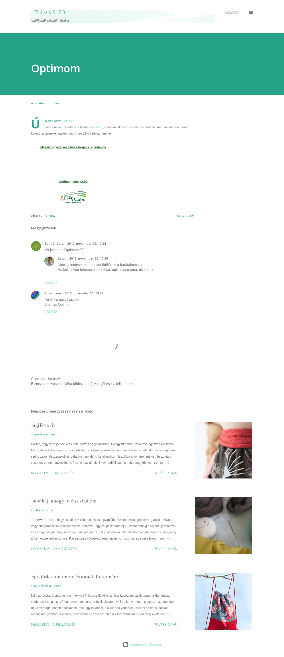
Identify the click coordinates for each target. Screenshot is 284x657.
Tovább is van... (166, 473)
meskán (96, 127)
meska (50, 216)
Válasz (50, 282)
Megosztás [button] (186, 216)
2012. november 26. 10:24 (86, 243)
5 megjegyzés (64, 625)
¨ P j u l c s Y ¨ (50, 12)
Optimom (68, 121)
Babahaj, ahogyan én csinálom (64, 501)
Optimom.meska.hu (73, 181)
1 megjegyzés (63, 473)
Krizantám (52, 293)
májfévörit (43, 425)
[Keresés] (232, 12)
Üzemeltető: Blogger (142, 644)
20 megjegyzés (65, 549)
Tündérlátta (54, 243)
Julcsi (62, 258)
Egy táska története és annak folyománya (76, 577)
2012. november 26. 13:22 (84, 293)
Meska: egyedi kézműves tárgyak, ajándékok (73, 147)
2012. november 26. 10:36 (88, 258)
